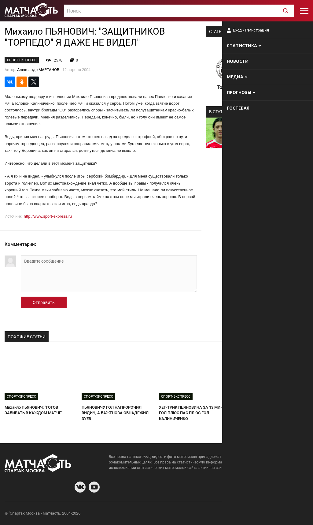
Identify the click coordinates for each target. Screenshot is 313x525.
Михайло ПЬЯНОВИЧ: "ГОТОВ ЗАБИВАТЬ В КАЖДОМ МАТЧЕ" (33, 410)
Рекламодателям (292, 514)
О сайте (234, 514)
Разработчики (258, 514)
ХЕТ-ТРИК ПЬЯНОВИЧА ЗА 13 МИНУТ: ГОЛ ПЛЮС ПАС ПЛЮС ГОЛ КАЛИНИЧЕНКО (194, 413)
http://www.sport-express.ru (48, 216)
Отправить (44, 302)
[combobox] (179, 11)
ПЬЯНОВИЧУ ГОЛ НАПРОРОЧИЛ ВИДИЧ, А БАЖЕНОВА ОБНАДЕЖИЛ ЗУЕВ (115, 413)
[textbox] (178, 11)
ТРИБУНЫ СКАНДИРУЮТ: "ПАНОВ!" (268, 407)
